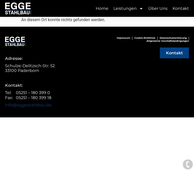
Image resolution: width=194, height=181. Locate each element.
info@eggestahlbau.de (28, 105)
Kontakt (181, 8)
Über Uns (157, 8)
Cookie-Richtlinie (144, 38)
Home (102, 8)
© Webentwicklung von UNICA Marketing (97, 120)
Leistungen (128, 8)
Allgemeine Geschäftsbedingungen (168, 41)
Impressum (123, 38)
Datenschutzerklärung (173, 38)
